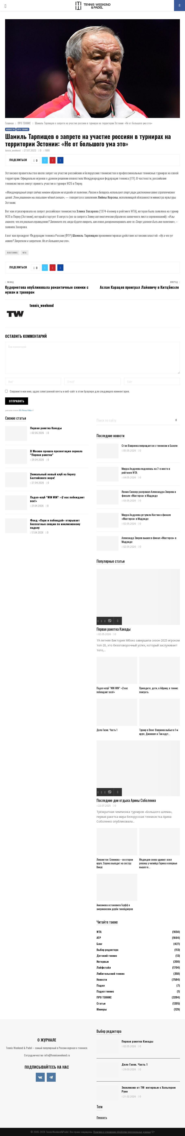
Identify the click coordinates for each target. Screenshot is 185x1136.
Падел (101, 985)
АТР (99, 937)
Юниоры (102, 1009)
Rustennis (12, 252)
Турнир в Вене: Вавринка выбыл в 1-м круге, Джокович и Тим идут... (158, 732)
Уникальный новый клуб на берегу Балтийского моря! (52, 476)
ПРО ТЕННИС (22, 129)
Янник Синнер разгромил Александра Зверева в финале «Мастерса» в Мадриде (149, 493)
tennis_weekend (13, 150)
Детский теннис (107, 955)
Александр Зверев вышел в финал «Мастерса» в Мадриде (149, 540)
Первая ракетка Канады (46, 428)
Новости (10, 129)
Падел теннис (105, 991)
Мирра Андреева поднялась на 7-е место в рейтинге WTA (146, 470)
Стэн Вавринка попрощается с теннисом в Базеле (149, 445)
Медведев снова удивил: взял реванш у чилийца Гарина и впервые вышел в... (158, 863)
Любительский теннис (111, 973)
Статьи (101, 1003)
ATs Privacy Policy (25, 410)
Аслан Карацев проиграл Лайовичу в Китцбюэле (140, 287)
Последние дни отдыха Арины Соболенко (126, 800)
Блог (99, 943)
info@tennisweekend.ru (57, 1055)
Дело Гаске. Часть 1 (107, 730)
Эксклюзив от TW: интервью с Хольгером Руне (149, 1089)
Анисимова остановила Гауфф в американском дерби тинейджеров (115, 907)
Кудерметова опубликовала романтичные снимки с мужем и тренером (46, 290)
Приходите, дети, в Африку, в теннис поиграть (158, 690)
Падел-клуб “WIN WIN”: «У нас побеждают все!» (57, 499)
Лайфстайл (104, 967)
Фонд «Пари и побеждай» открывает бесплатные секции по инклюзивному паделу (55, 524)
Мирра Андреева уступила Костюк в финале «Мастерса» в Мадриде (146, 516)
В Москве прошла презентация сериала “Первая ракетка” (56, 453)
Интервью (103, 961)
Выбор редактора (107, 949)
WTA (24, 252)
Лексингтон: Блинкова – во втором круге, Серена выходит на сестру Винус (115, 863)
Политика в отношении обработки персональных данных (122, 1132)
